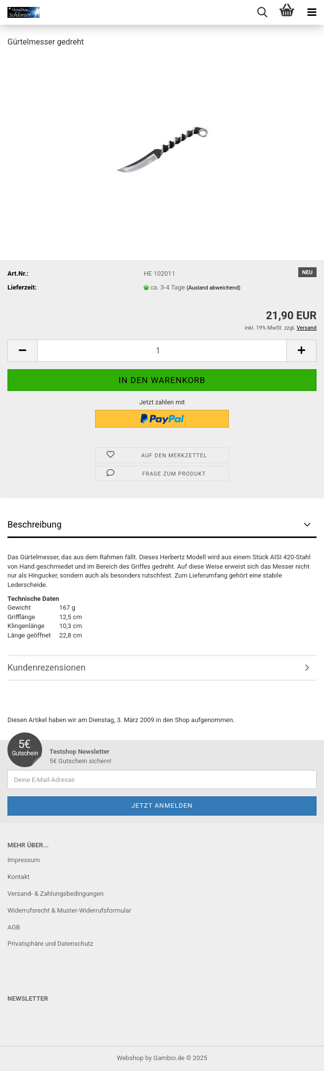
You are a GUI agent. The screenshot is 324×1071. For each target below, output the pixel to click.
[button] (22, 351)
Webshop (130, 1058)
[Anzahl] (162, 351)
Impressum (23, 860)
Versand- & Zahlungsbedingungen (55, 893)
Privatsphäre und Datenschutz (50, 943)
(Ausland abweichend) (213, 288)
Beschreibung (34, 524)
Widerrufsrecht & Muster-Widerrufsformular (69, 910)
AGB (13, 927)
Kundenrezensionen (46, 667)
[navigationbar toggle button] (311, 12)
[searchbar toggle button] (262, 12)
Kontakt (18, 876)
